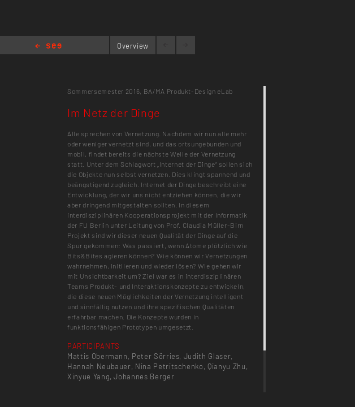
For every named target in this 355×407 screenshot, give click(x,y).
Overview (133, 45)
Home (48, 46)
